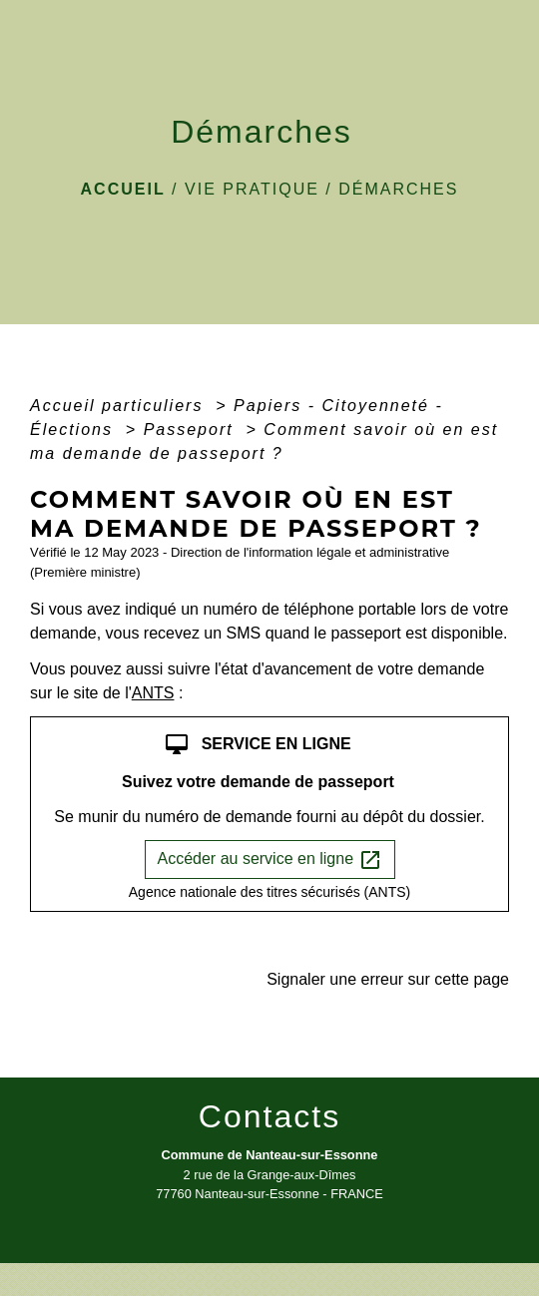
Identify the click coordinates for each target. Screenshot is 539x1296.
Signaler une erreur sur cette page (388, 979)
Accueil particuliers (120, 405)
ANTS (153, 692)
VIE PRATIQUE (252, 189)
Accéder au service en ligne (270, 860)
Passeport (192, 429)
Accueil (123, 189)
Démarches (398, 189)
